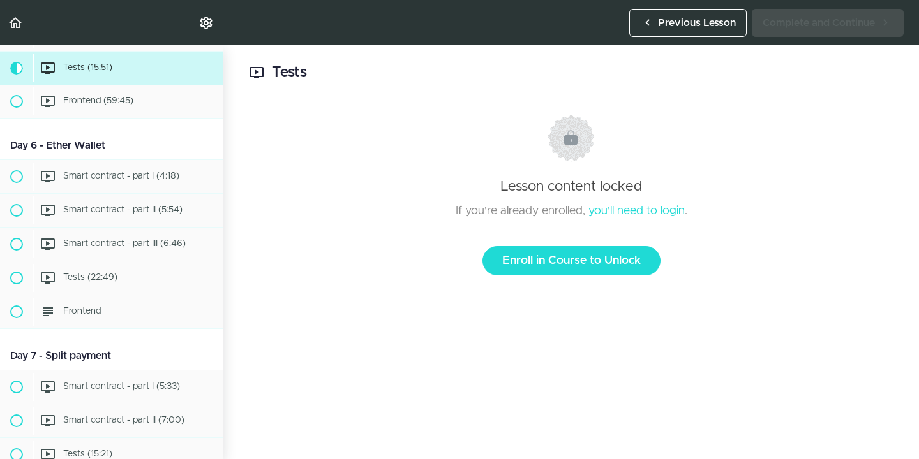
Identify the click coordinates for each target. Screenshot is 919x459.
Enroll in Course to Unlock (571, 260)
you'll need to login (636, 211)
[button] (16, 22)
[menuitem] (207, 22)
